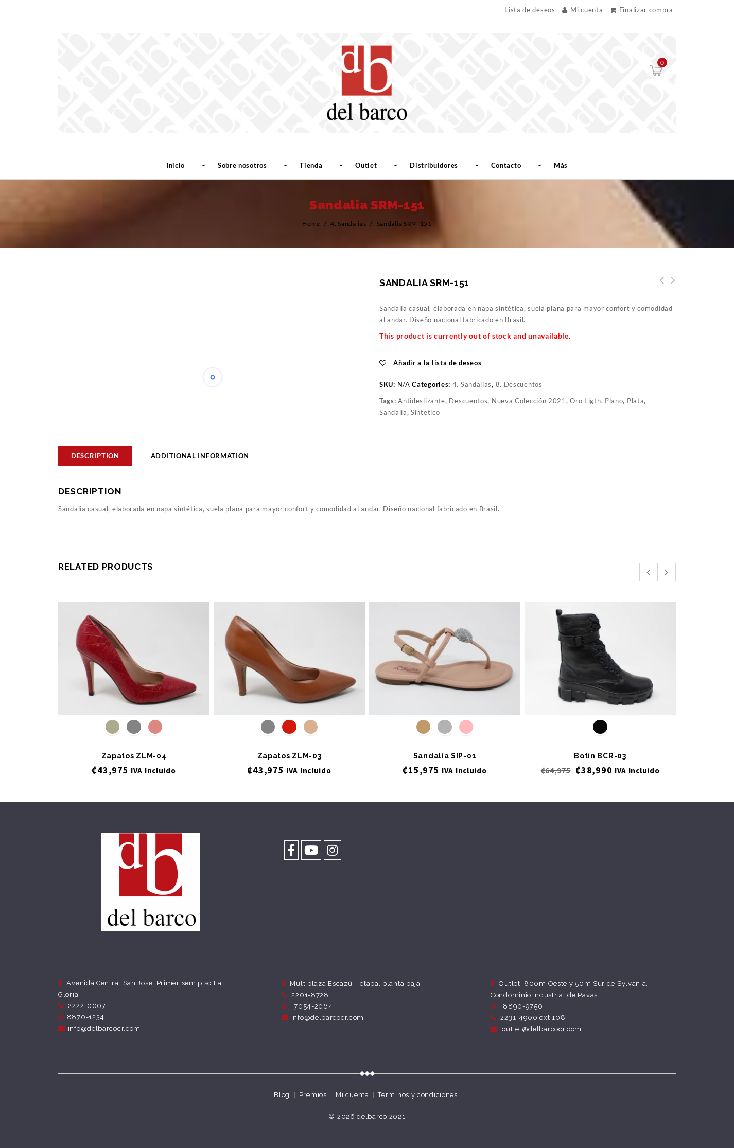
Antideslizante (421, 401)
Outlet (366, 165)
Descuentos (468, 401)
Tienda (311, 165)
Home (311, 223)
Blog (282, 1095)
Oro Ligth (585, 401)
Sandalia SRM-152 (659, 286)
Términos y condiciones (417, 1095)
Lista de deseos (529, 10)
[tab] (95, 456)
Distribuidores (434, 165)
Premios (313, 1095)
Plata (635, 401)
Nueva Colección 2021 (529, 401)
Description (95, 456)
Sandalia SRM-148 (670, 286)
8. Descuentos (519, 384)
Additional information (200, 456)
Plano (614, 401)
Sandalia (393, 412)
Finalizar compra (641, 10)
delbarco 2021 (381, 1116)
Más (561, 165)
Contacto (506, 165)
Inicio (175, 165)
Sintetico (425, 412)
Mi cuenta (582, 10)
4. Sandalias (348, 223)
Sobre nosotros (242, 165)
